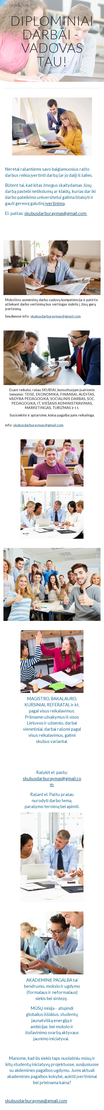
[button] (4, 5)
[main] (51, 41)
